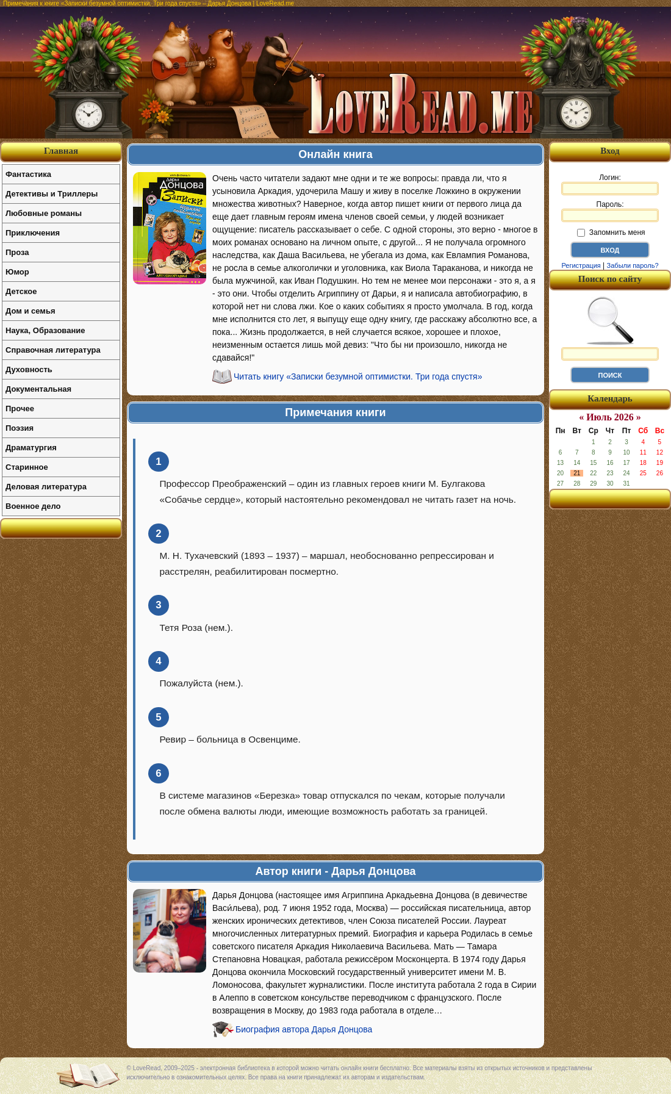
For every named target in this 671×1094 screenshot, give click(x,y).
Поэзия (19, 428)
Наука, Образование (45, 330)
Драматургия (31, 447)
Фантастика (28, 174)
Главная (61, 151)
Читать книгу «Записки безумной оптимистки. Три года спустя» (358, 376)
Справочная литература (53, 349)
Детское (21, 291)
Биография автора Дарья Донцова (303, 1029)
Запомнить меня (611, 232)
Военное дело (33, 506)
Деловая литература (46, 486)
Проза (17, 252)
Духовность (28, 369)
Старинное (26, 467)
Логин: (610, 184)
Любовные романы (43, 213)
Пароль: (610, 211)
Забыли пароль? (633, 265)
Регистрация (580, 265)
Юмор (17, 271)
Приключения (32, 232)
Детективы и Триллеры (51, 193)
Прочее (19, 408)
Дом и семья (30, 310)
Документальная (38, 389)
